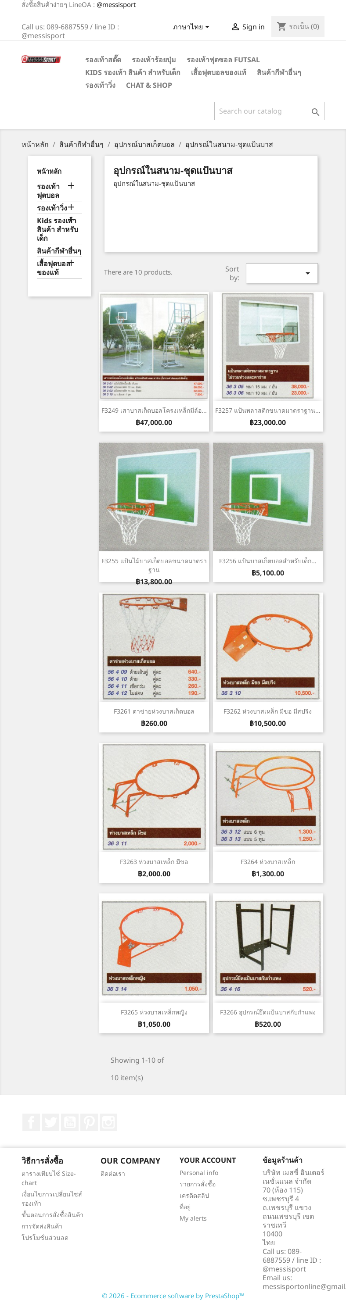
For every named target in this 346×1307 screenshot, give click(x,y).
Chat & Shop (149, 85)
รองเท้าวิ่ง (100, 85)
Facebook (31, 1122)
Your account (208, 1160)
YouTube (70, 1122)
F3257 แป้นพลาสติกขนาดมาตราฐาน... (268, 410)
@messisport (116, 4)
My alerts (193, 1218)
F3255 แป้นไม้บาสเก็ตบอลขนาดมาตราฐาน (154, 565)
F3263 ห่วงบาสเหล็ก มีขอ (154, 861)
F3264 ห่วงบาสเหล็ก (268, 861)
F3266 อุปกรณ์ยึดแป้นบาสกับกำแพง (268, 1012)
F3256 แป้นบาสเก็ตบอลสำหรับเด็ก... (268, 561)
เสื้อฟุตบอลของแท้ (218, 72)
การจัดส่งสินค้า (42, 1226)
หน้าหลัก (49, 171)
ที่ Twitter (50, 1122)
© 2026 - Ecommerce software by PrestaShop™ (173, 1295)
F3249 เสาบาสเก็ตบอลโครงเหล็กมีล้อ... (154, 410)
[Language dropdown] (193, 27)
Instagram (108, 1122)
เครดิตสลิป (194, 1195)
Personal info (199, 1172)
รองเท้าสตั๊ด (103, 59)
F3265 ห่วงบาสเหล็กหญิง (154, 1012)
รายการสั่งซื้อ (198, 1184)
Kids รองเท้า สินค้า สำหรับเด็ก (132, 72)
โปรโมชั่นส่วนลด (45, 1237)
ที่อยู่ (185, 1207)
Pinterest (89, 1122)
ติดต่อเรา (113, 1173)
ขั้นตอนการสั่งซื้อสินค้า (52, 1215)
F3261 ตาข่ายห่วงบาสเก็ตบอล (154, 711)
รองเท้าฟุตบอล (48, 191)
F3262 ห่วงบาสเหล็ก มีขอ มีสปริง (267, 711)
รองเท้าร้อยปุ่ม (154, 59)
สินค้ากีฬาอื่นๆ (279, 72)
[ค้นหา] (269, 111)
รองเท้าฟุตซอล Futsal (223, 59)
